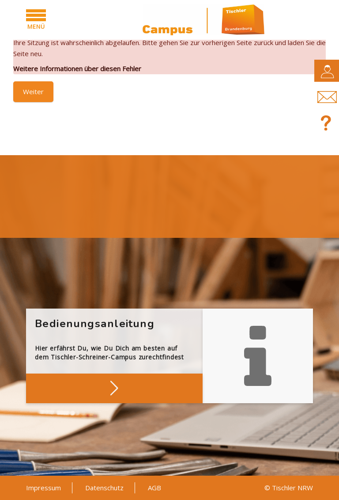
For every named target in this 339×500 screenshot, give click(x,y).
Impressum (43, 487)
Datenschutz (104, 487)
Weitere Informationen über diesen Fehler (77, 68)
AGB (154, 487)
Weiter (33, 91)
